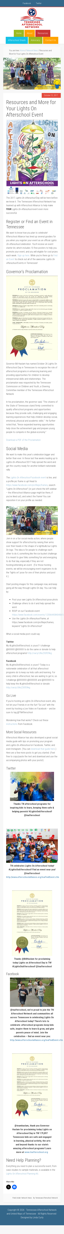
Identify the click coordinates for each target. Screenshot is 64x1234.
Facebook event (28, 477)
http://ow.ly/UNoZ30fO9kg (40, 653)
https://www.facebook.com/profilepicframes (27, 485)
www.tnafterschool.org (36, 1152)
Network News (26, 1198)
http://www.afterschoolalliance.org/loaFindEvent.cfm (32, 877)
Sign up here (23, 255)
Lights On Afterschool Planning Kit (22, 1173)
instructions (11, 724)
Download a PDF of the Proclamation (23, 440)
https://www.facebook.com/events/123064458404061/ (38, 614)
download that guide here (43, 749)
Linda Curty (38, 1217)
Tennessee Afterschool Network (32, 18)
